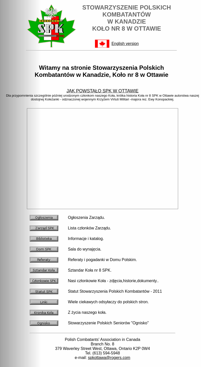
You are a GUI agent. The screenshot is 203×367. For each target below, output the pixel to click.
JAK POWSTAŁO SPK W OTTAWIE (103, 90)
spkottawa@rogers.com (109, 357)
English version (125, 43)
